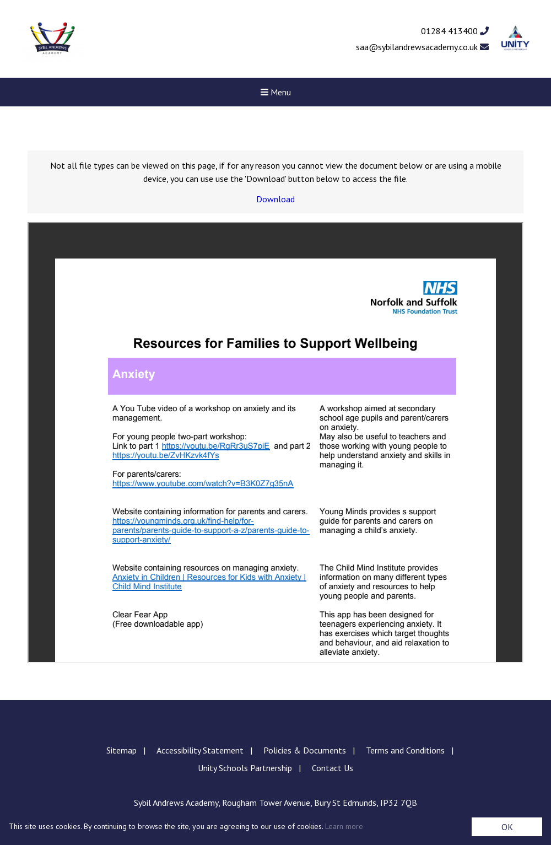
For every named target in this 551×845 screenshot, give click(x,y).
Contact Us (332, 767)
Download (275, 198)
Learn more (344, 826)
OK (507, 826)
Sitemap (121, 750)
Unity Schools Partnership (245, 767)
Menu (276, 92)
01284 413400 (455, 31)
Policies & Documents (304, 750)
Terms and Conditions (405, 750)
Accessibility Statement (200, 750)
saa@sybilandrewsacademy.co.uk (422, 47)
